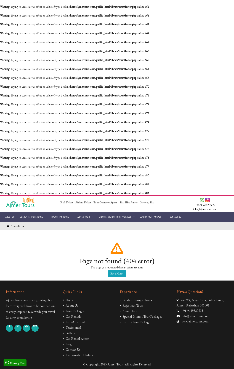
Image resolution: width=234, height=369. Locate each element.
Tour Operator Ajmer (105, 202)
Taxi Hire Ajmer (128, 202)
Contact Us (175, 217)
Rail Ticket (66, 202)
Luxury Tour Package (152, 217)
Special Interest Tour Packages (116, 217)
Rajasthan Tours (61, 217)
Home (68, 300)
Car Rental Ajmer (76, 338)
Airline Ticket (83, 202)
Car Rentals (72, 316)
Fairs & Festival (74, 322)
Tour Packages (73, 311)
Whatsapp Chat (15, 362)
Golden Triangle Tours (33, 217)
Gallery (69, 333)
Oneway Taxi (147, 202)
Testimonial (72, 327)
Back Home (117, 273)
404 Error (18, 226)
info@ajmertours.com (195, 316)
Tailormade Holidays (78, 355)
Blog (67, 344)
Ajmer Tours (85, 217)
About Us (10, 217)
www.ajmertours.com (195, 321)
